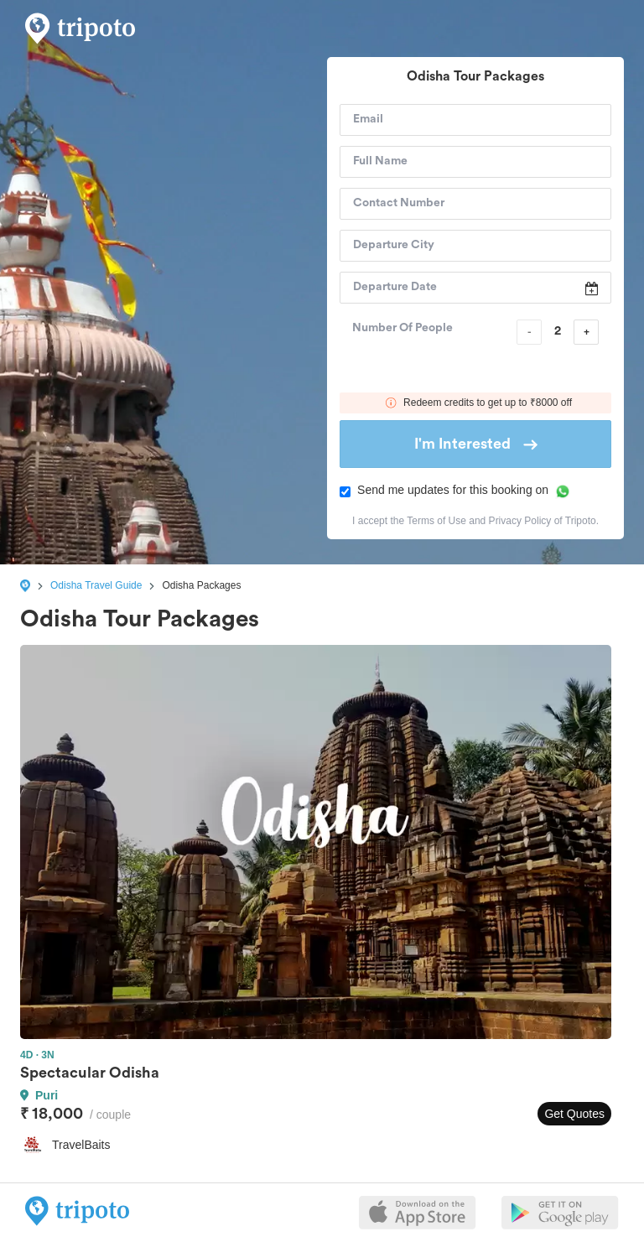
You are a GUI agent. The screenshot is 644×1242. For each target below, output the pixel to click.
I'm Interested (476, 443)
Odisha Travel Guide (96, 585)
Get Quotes (574, 1113)
